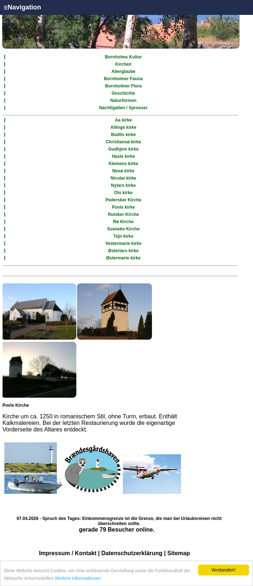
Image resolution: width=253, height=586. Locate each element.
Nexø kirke (123, 171)
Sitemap (178, 553)
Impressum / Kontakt (67, 553)
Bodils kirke (123, 134)
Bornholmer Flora (123, 86)
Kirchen (123, 64)
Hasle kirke (123, 156)
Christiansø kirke (123, 142)
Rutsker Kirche (123, 214)
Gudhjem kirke (123, 149)
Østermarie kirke (123, 258)
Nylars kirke (123, 185)
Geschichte (123, 93)
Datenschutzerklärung (131, 553)
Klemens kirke (123, 163)
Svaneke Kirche (123, 229)
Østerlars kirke (123, 251)
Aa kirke (123, 120)
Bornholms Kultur (123, 57)
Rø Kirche (123, 222)
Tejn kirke (123, 236)
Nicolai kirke (123, 178)
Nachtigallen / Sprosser (123, 108)
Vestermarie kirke (123, 243)
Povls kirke (123, 207)
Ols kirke (123, 192)
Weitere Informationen (78, 578)
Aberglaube (123, 71)
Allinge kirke (123, 127)
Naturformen (123, 100)
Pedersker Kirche (123, 200)
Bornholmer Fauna (123, 79)
